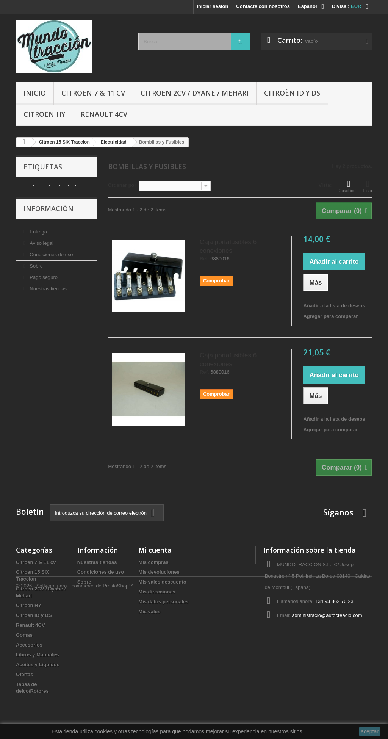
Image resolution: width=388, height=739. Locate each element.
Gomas (24, 635)
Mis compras (153, 562)
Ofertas (24, 674)
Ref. (204, 258)
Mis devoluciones (158, 572)
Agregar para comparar (330, 316)
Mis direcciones (156, 592)
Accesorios (29, 645)
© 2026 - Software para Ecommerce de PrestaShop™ (74, 718)
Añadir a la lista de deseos (334, 305)
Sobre (35, 273)
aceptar (370, 731)
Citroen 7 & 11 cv (93, 92)
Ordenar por (122, 185)
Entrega (37, 238)
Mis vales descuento (162, 582)
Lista (367, 186)
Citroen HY (44, 114)
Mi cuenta (155, 549)
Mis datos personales (163, 601)
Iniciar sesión (212, 6)
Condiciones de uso (50, 261)
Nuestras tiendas (47, 295)
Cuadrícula (349, 186)
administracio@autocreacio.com (327, 615)
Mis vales (149, 611)
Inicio (34, 92)
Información (48, 218)
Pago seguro (43, 284)
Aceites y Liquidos (37, 664)
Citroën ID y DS (292, 92)
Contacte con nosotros (263, 6)
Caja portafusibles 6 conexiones (228, 246)
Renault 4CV (104, 114)
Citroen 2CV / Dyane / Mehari (195, 92)
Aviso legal (40, 250)
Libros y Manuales (37, 655)
